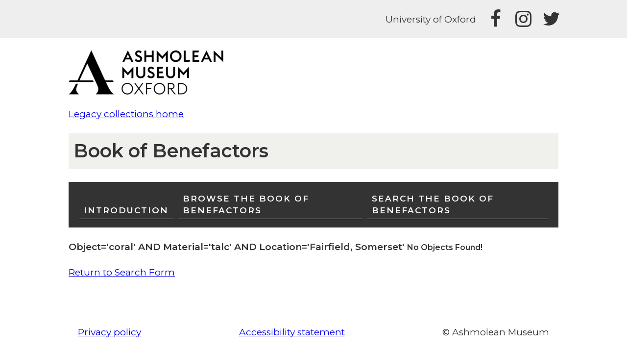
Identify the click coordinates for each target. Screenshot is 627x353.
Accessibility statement (292, 332)
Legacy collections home (126, 114)
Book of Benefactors (170, 150)
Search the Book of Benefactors (433, 204)
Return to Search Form (122, 272)
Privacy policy (109, 332)
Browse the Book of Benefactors (246, 204)
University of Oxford (431, 19)
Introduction (126, 210)
